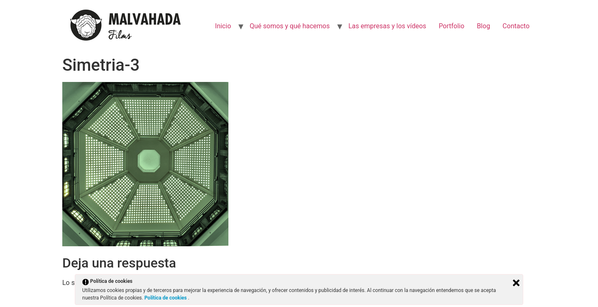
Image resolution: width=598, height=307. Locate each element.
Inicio (223, 26)
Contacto (515, 26)
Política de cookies (166, 298)
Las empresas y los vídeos (387, 26)
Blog (483, 26)
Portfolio (451, 26)
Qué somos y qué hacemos (290, 26)
